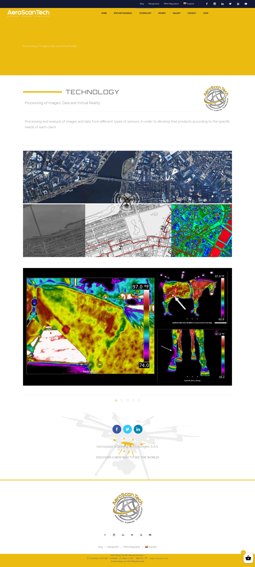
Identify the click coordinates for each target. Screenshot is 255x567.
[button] (116, 400)
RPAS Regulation (171, 4)
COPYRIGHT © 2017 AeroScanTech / (127, 555)
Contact (192, 13)
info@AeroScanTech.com (158, 558)
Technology (145, 13)
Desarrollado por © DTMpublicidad (127, 561)
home (104, 13)
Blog (142, 4)
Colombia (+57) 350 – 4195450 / (104, 558)
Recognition (153, 4)
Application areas (123, 13)
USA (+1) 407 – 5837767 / (133, 558)
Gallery (176, 13)
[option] (127, 327)
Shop (205, 13)
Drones (162, 13)
